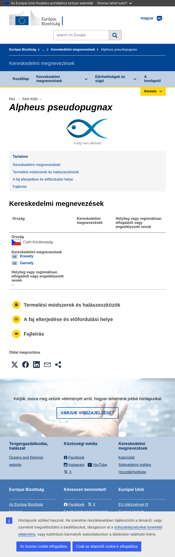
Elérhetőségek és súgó (110, 79)
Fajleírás (20, 187)
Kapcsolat (126, 457)
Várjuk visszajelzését (87, 413)
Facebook (74, 504)
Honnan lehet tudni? (114, 3)
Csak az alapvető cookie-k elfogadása (107, 546)
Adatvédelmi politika (134, 465)
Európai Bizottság (22, 49)
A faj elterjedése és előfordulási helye (43, 179)
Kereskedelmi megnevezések (73, 49)
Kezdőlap (21, 79)
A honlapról (152, 79)
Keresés (114, 35)
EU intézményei (131, 504)
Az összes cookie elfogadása (43, 546)
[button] (14, 364)
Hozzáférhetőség (132, 472)
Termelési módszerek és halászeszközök (46, 172)
